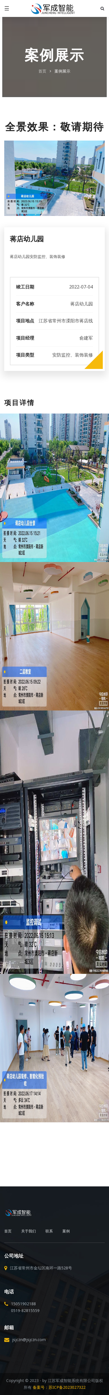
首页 (42, 71)
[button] (101, 8)
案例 (66, 1231)
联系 (49, 1231)
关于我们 (28, 1231)
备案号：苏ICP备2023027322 (59, 1387)
